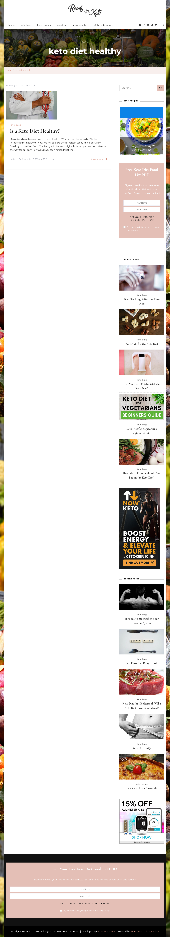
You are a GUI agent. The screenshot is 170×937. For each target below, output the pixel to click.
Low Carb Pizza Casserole (141, 788)
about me (62, 25)
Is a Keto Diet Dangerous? (141, 663)
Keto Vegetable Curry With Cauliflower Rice (141, 148)
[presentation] (123, 125)
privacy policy (80, 25)
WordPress (136, 931)
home (12, 25)
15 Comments (49, 159)
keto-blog (26, 25)
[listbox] (141, 130)
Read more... (99, 159)
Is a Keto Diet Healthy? (35, 131)
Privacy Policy (151, 931)
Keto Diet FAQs (141, 748)
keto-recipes (44, 25)
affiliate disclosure (103, 25)
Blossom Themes (106, 931)
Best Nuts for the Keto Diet (142, 344)
